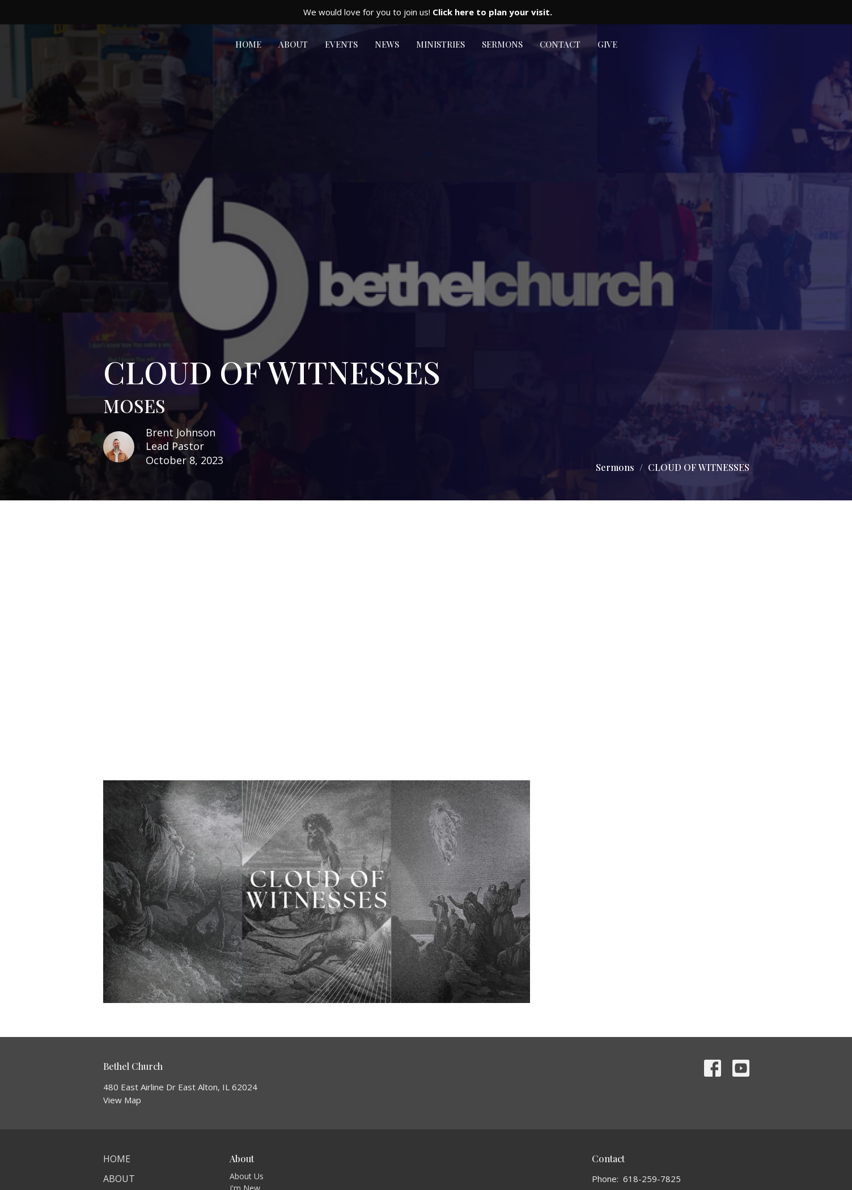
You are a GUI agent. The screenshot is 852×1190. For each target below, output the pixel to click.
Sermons (502, 44)
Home (248, 44)
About (293, 44)
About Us (247, 1176)
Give (607, 44)
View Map (122, 1100)
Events (341, 44)
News (387, 44)
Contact (560, 44)
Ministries (440, 44)
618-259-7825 (652, 1178)
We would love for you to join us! (427, 12)
